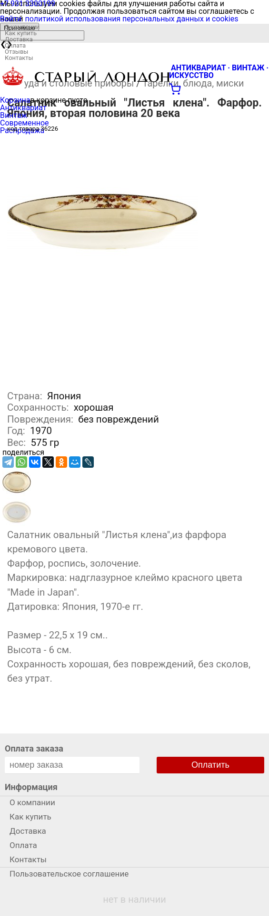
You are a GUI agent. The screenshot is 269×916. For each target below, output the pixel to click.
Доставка (19, 39)
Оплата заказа (34, 748)
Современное (24, 122)
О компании (22, 26)
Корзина (15, 100)
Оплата (15, 45)
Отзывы (16, 51)
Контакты (19, 57)
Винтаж (13, 115)
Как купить (21, 33)
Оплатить (210, 765)
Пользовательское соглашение (69, 873)
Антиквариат (23, 107)
